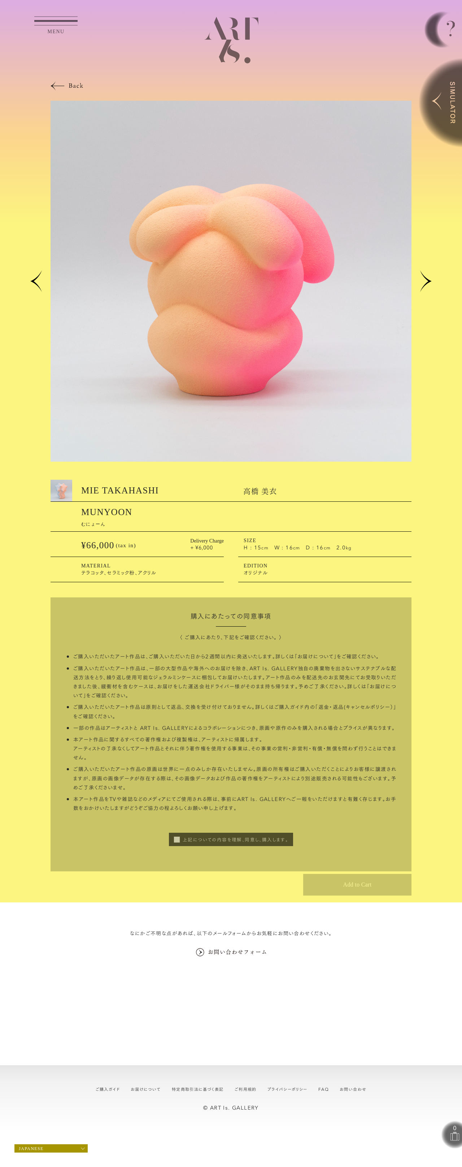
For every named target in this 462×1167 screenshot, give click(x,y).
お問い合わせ (353, 1089)
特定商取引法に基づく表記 (198, 1089)
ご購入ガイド (108, 1089)
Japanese (31, 1148)
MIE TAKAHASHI (120, 490)
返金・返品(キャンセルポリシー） (355, 707)
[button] (36, 281)
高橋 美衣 (260, 490)
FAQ (323, 1089)
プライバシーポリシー (287, 1089)
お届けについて (315, 656)
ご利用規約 (246, 1089)
